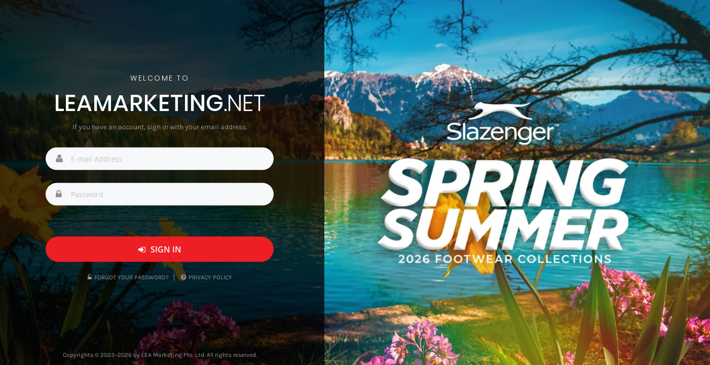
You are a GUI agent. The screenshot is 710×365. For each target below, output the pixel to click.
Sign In (159, 249)
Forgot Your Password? (128, 277)
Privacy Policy (206, 277)
